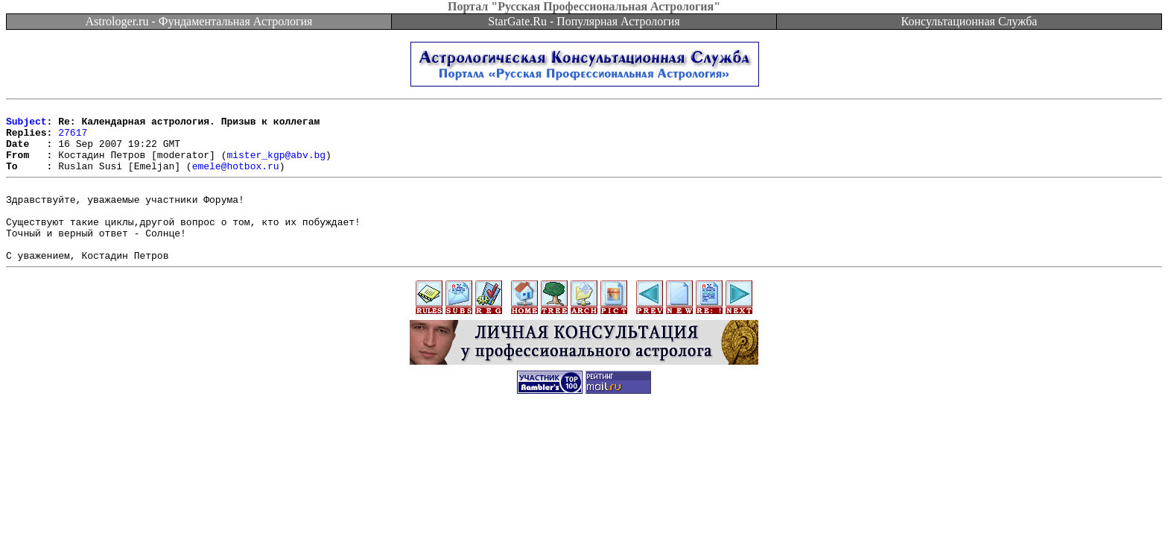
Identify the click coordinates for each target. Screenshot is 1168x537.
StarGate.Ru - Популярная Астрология (583, 21)
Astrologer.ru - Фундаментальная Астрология (199, 21)
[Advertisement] (584, 466)
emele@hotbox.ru (235, 179)
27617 (72, 138)
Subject (26, 125)
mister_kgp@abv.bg (276, 165)
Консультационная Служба (969, 21)
